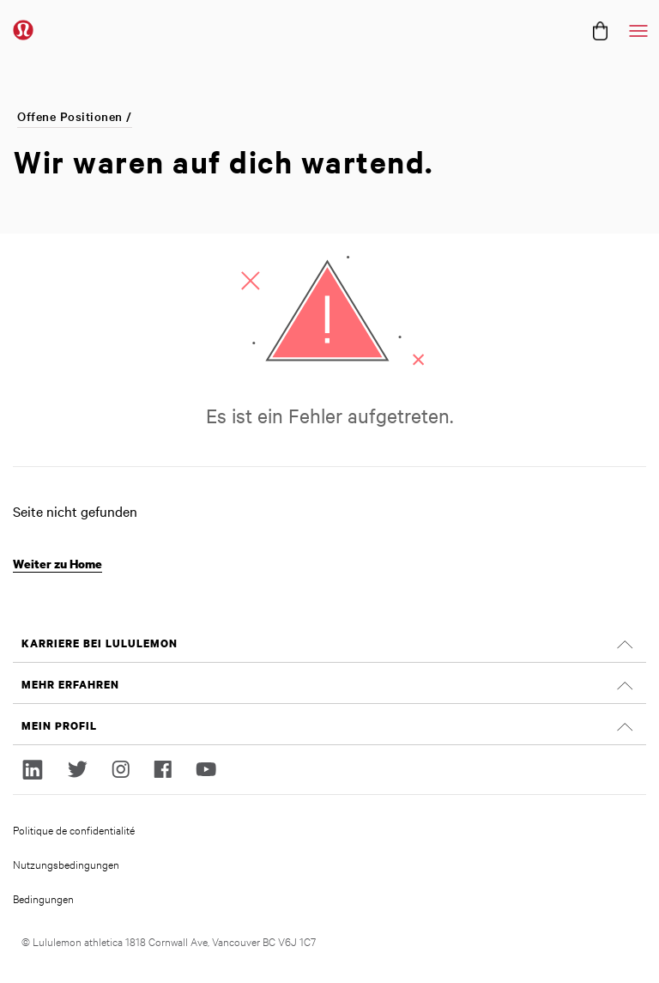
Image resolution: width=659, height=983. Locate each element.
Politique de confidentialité (74, 829)
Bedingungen (43, 898)
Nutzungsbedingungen (66, 863)
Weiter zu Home (57, 563)
